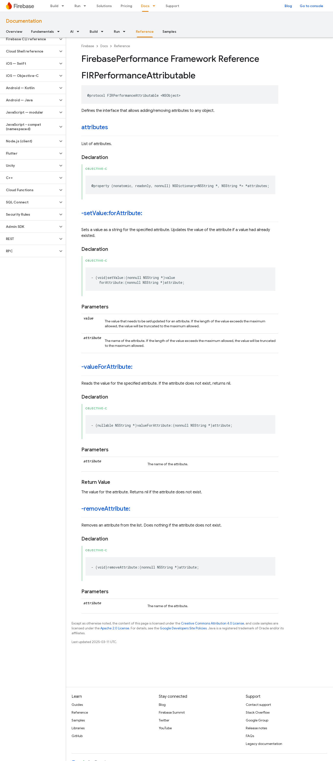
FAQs (250, 736)
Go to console (311, 6)
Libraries (78, 728)
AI (72, 31)
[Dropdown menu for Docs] (155, 6)
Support (172, 6)
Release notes (256, 728)
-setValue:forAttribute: (111, 213)
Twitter (164, 720)
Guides (77, 704)
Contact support (258, 704)
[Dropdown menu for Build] (64, 6)
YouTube (165, 728)
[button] (29, 39)
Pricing (126, 6)
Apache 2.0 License (114, 628)
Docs (104, 46)
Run (77, 6)
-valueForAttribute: (106, 366)
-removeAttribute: (105, 508)
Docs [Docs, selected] (145, 6)
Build (54, 6)
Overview (14, 31)
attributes (94, 127)
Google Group (257, 720)
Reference (122, 46)
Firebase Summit (172, 712)
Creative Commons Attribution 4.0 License (212, 623)
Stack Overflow (258, 712)
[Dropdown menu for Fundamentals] (60, 31)
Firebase (87, 46)
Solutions (104, 6)
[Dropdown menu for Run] (86, 6)
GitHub (77, 736)
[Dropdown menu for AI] (79, 31)
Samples (169, 31)
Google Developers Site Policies (183, 628)
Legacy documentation (264, 743)
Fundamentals (42, 31)
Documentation (24, 21)
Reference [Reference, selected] (145, 31)
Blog (288, 6)
